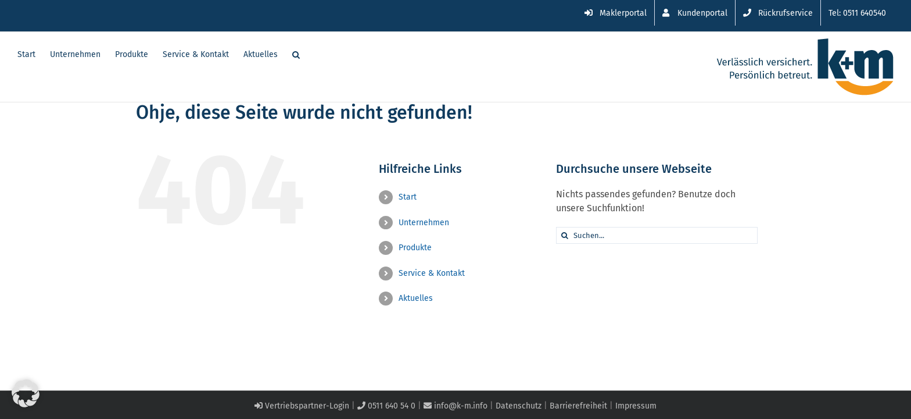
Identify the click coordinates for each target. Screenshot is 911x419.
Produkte (415, 248)
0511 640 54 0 (386, 406)
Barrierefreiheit (578, 406)
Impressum (636, 406)
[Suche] (564, 235)
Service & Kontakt (432, 273)
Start (408, 197)
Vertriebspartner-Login (301, 406)
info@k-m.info (455, 406)
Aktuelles (416, 298)
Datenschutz (518, 406)
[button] (310, 53)
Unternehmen (424, 223)
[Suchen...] (657, 235)
